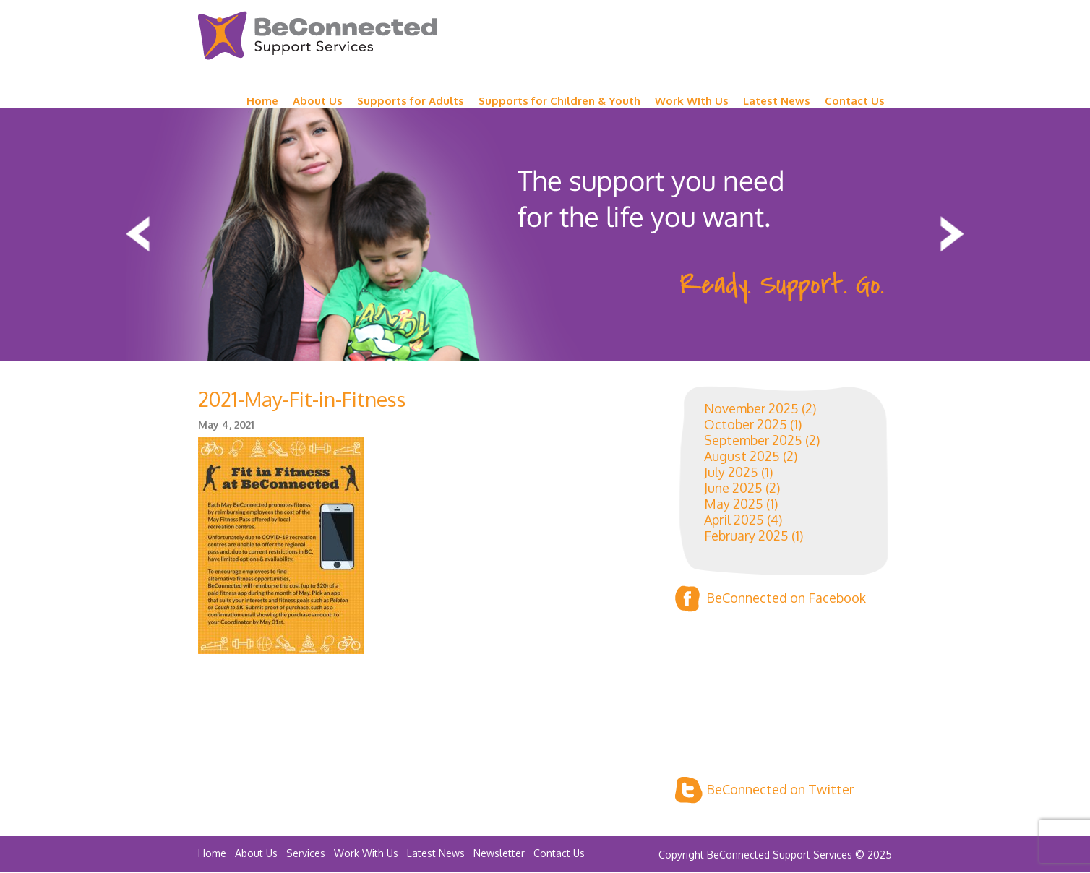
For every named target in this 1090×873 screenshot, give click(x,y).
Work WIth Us (692, 101)
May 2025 (733, 504)
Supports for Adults (410, 101)
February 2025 (746, 535)
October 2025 (745, 424)
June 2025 (733, 488)
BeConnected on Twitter (764, 790)
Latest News (776, 101)
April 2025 (734, 520)
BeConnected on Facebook (770, 598)
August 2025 (742, 456)
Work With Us (366, 853)
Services (305, 853)
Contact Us (855, 101)
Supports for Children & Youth (559, 101)
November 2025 (751, 408)
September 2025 (753, 440)
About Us (318, 101)
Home (262, 101)
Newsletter (499, 853)
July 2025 (731, 472)
